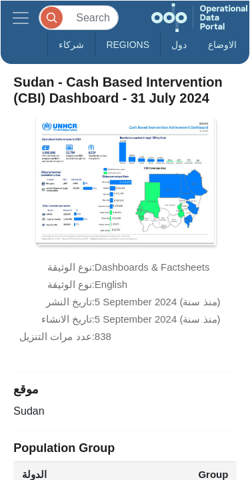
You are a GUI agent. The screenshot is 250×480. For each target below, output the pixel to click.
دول (179, 44)
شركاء (71, 44)
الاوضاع (222, 44)
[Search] (79, 17)
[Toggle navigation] (21, 18)
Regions (127, 44)
